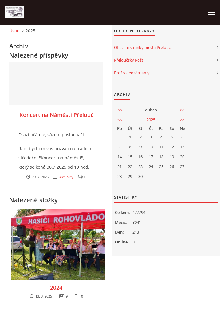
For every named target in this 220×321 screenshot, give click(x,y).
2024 (56, 287)
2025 (151, 119)
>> (182, 110)
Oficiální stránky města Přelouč (142, 47)
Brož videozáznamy (132, 72)
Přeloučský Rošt (128, 60)
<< (119, 110)
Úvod (14, 31)
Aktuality (66, 177)
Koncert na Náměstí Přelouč (56, 115)
